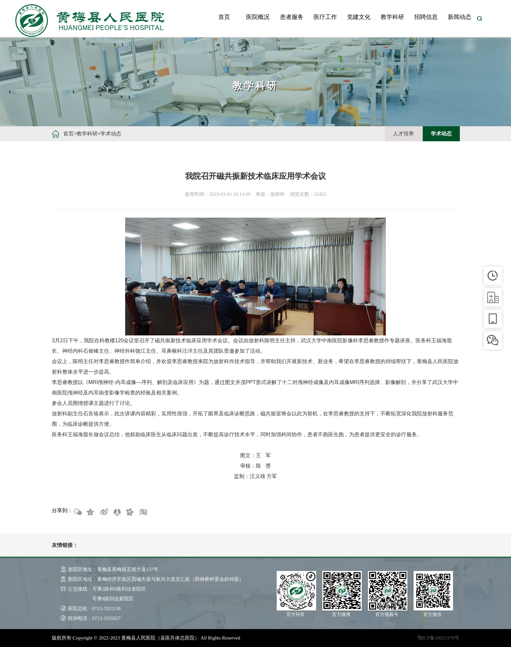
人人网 (117, 512)
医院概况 (258, 17)
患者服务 (291, 17)
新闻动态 (459, 17)
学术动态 (110, 133)
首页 (224, 17)
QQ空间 (90, 512)
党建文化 (359, 17)
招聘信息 (426, 17)
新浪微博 (104, 512)
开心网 (130, 512)
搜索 (479, 18)
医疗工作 (325, 17)
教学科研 (392, 17)
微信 (77, 512)
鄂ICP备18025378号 (438, 637)
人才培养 (403, 133)
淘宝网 (143, 512)
